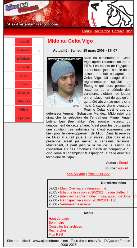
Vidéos (24, 109)
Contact (118, 31)
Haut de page (59, 218)
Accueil (23, 42)
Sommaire (56, 222)
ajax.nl (123, 168)
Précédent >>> (99, 174)
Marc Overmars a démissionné (83, 188)
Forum (87, 31)
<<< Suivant (76, 174)
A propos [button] (23, 118)
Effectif (23, 67)
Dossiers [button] (28, 101)
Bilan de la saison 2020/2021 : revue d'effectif (94, 192)
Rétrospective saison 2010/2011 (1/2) (88, 200)
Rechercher (57, 230)
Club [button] (30, 76)
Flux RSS (56, 234)
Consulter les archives (65, 226)
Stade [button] (30, 84)
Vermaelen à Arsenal (75, 204)
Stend (123, 163)
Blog (129, 31)
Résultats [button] (28, 59)
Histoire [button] (29, 93)
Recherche (102, 31)
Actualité (28, 50)
